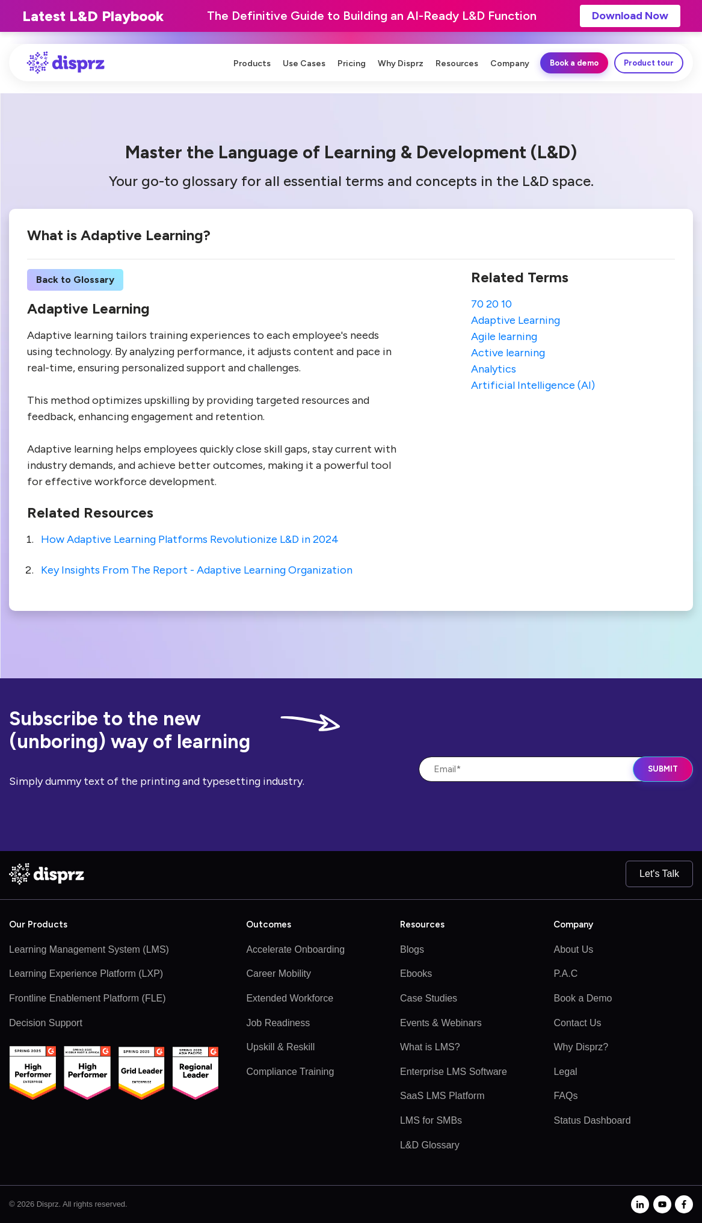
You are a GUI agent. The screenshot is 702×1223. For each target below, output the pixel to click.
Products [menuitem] (252, 63)
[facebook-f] (684, 1204)
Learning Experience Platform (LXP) (86, 973)
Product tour (649, 62)
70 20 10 (491, 304)
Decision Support (45, 1023)
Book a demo (574, 62)
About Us (573, 949)
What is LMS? (430, 1047)
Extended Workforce (289, 998)
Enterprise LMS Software (453, 1072)
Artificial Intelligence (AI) (533, 385)
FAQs (565, 1096)
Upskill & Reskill (280, 1047)
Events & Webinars (441, 1023)
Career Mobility (278, 973)
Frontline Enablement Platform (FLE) (87, 998)
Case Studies (428, 998)
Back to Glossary (75, 279)
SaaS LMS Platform (442, 1096)
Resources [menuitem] (457, 63)
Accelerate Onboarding (295, 949)
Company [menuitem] (509, 63)
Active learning (508, 352)
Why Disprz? (580, 1047)
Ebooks (416, 973)
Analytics (493, 369)
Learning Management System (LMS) (89, 949)
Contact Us (577, 1023)
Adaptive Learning (515, 320)
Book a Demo (582, 998)
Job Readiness (278, 1023)
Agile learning (504, 336)
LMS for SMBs (431, 1120)
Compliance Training (290, 1072)
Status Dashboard (591, 1120)
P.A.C (565, 973)
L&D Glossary (430, 1145)
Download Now (630, 15)
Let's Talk (659, 873)
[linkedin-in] (640, 1204)
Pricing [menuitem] (351, 63)
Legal (565, 1072)
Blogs (412, 949)
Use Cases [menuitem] (304, 63)
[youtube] (662, 1204)
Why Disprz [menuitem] (400, 63)
